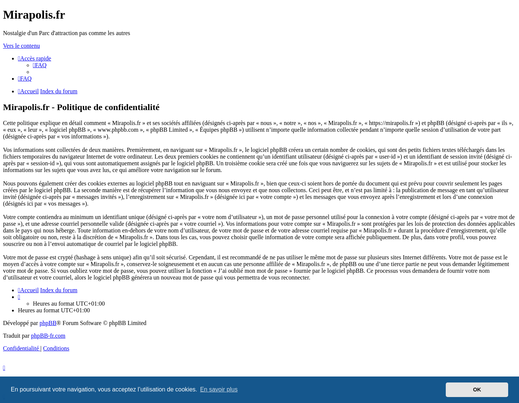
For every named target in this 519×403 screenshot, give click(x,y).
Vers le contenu (21, 46)
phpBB (48, 323)
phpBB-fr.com (48, 335)
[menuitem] (40, 65)
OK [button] (477, 390)
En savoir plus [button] (219, 389)
